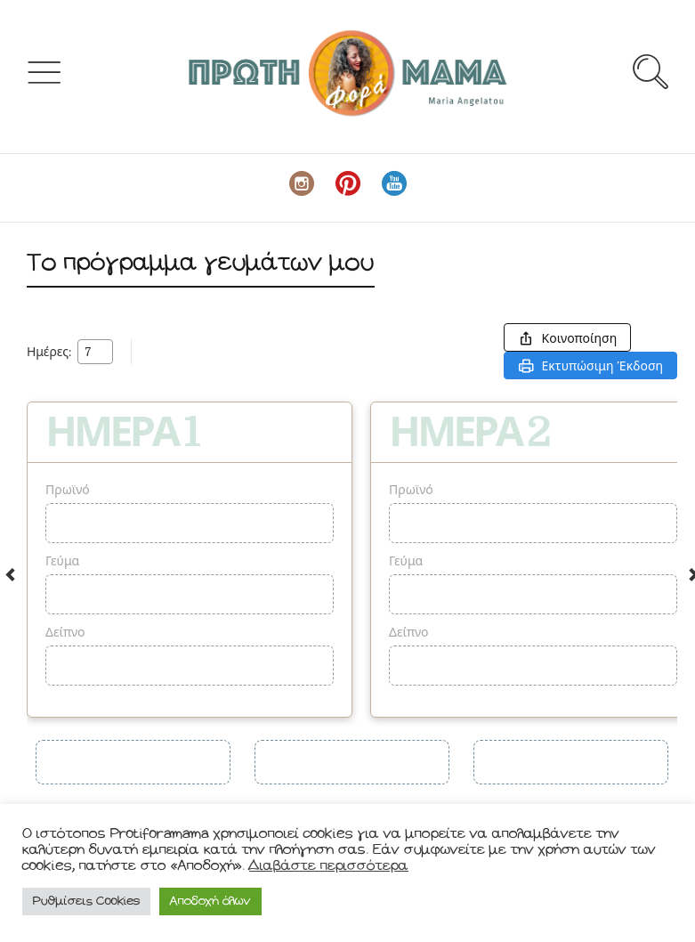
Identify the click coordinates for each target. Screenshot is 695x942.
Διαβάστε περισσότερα (328, 865)
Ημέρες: (49, 352)
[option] (189, 560)
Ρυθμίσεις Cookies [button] (86, 901)
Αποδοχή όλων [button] (210, 901)
